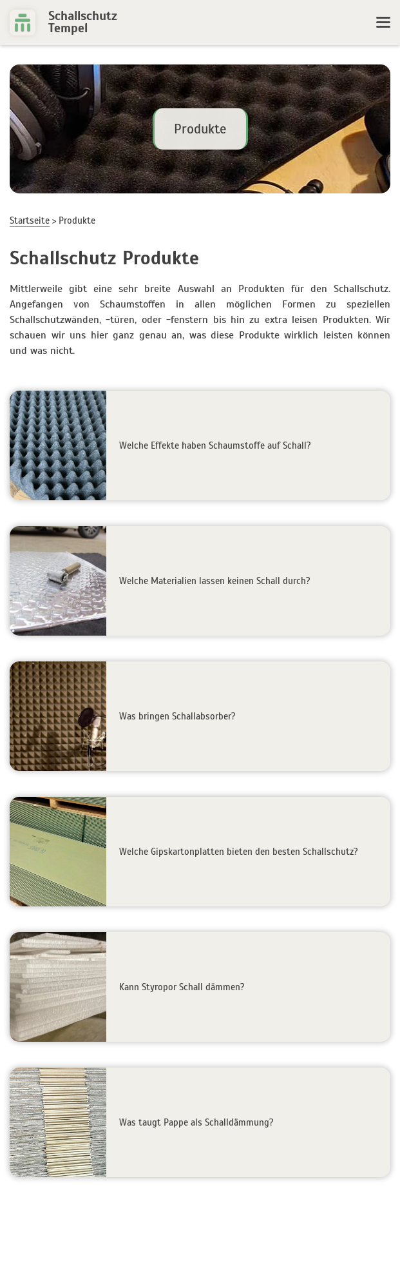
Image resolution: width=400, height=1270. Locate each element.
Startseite (30, 220)
